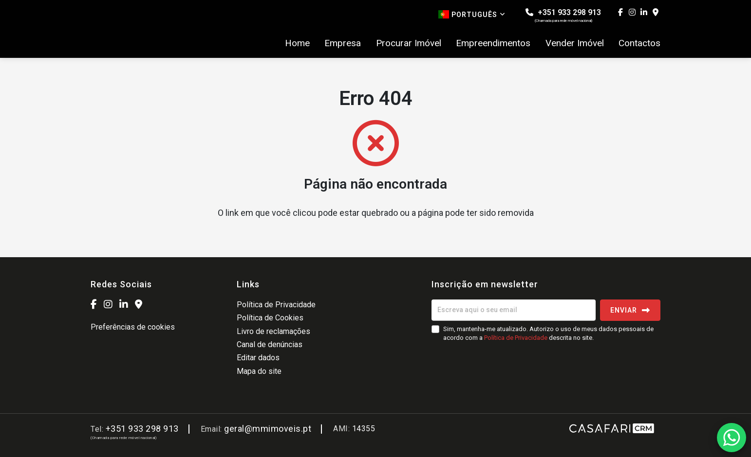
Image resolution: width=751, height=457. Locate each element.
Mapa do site (259, 371)
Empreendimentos (493, 43)
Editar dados (258, 357)
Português (472, 14)
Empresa (342, 43)
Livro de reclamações (273, 331)
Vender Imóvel (574, 43)
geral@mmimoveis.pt (267, 428)
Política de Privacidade (276, 304)
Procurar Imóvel (408, 43)
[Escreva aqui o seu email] (514, 310)
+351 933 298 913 (563, 15)
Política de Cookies (270, 317)
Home (297, 43)
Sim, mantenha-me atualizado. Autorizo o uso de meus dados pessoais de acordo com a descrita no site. (548, 333)
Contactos (639, 43)
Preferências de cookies (133, 327)
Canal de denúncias (269, 344)
